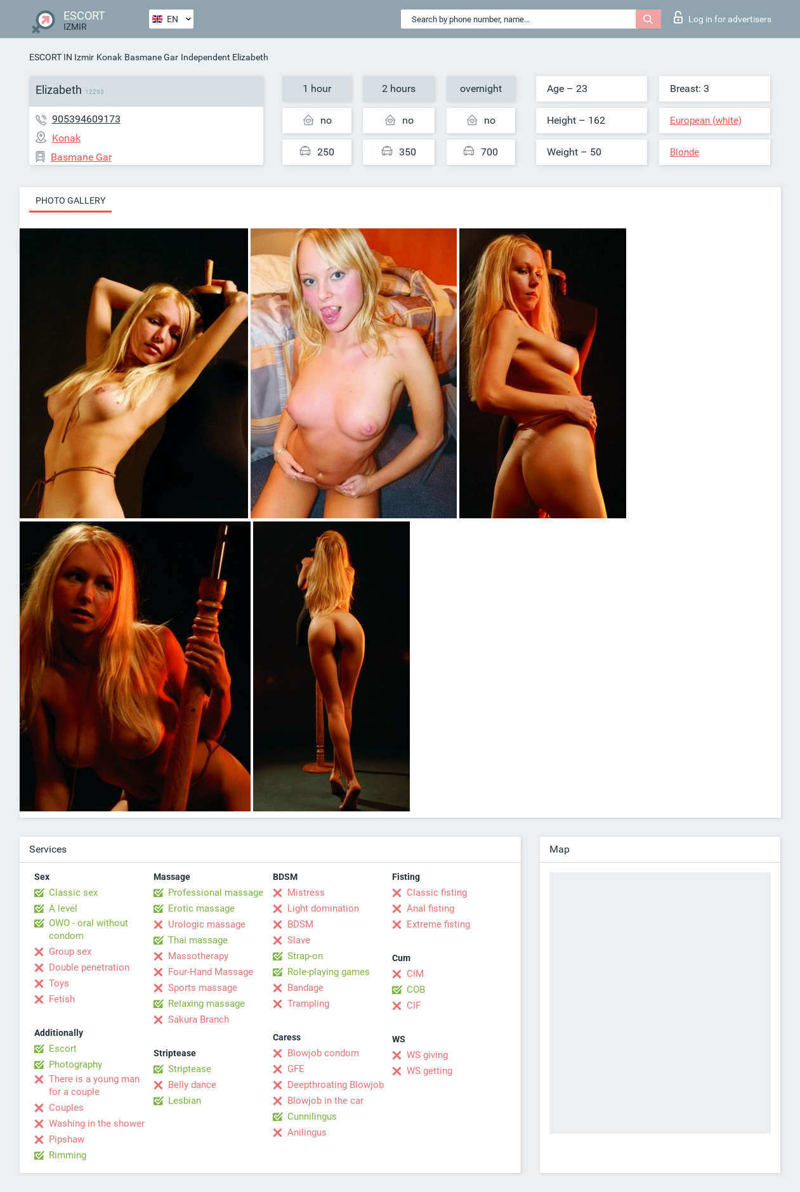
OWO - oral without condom (88, 929)
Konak (109, 57)
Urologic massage (207, 924)
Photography (75, 1064)
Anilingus (307, 1132)
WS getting (429, 1071)
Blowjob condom (323, 1053)
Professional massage (215, 892)
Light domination (323, 908)
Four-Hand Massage (210, 972)
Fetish (62, 999)
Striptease (189, 1069)
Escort (63, 1048)
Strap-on (305, 956)
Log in (722, 17)
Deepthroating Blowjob (335, 1084)
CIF (414, 1005)
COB (416, 989)
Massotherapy (198, 956)
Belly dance (192, 1084)
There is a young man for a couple (94, 1085)
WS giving (427, 1055)
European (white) (706, 120)
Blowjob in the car (325, 1100)
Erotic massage (201, 908)
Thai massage (198, 940)
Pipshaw (66, 1139)
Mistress (306, 892)
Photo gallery (70, 200)
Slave (298, 940)
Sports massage (202, 987)
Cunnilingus (312, 1116)
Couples (66, 1107)
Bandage (305, 987)
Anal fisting (430, 908)
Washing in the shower (97, 1123)
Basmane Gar (151, 57)
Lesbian (184, 1100)
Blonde (684, 152)
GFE (296, 1069)
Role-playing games (328, 972)
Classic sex (73, 892)
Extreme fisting (438, 924)
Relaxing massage (206, 1003)
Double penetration (89, 967)
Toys (59, 983)
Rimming (67, 1155)
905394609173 (86, 119)
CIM (415, 973)
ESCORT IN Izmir (61, 57)
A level (63, 908)
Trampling (308, 1003)
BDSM (300, 924)
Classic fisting (437, 892)
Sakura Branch (198, 1019)
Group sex (70, 951)
